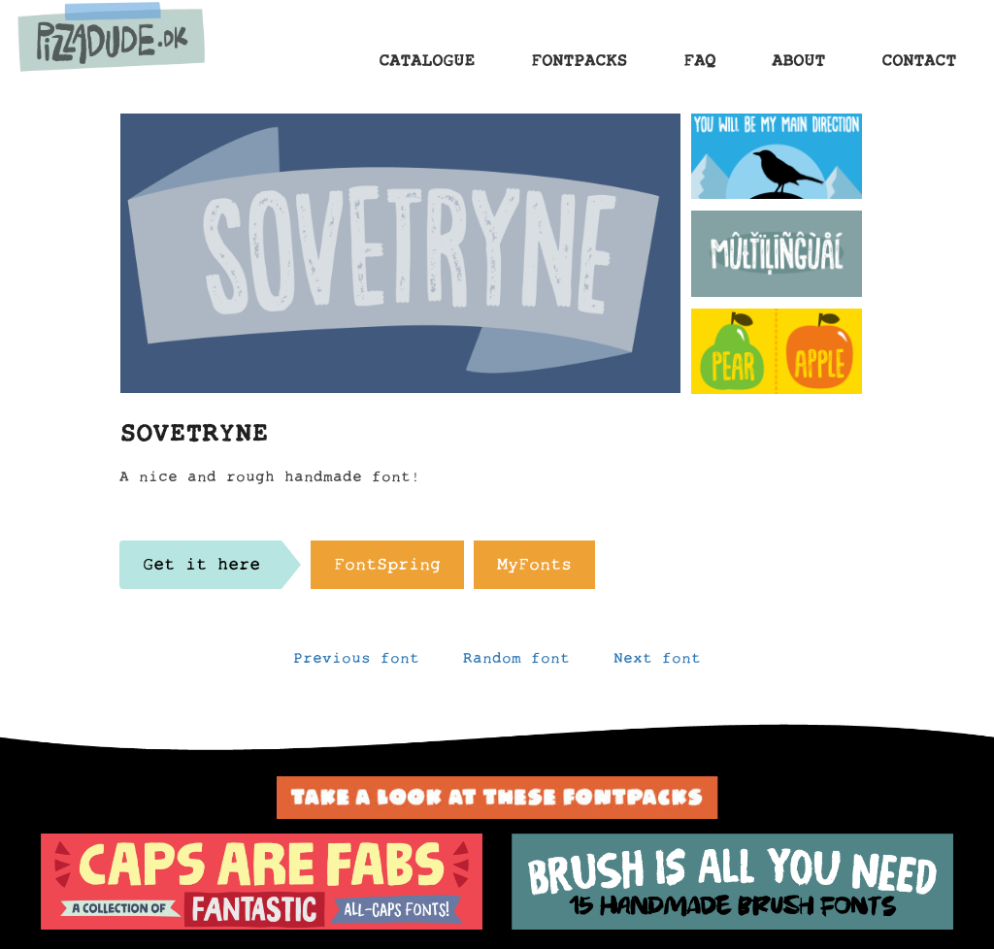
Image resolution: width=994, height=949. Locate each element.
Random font (516, 662)
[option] (261, 882)
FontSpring (387, 569)
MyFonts (534, 569)
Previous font (356, 662)
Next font (657, 662)
